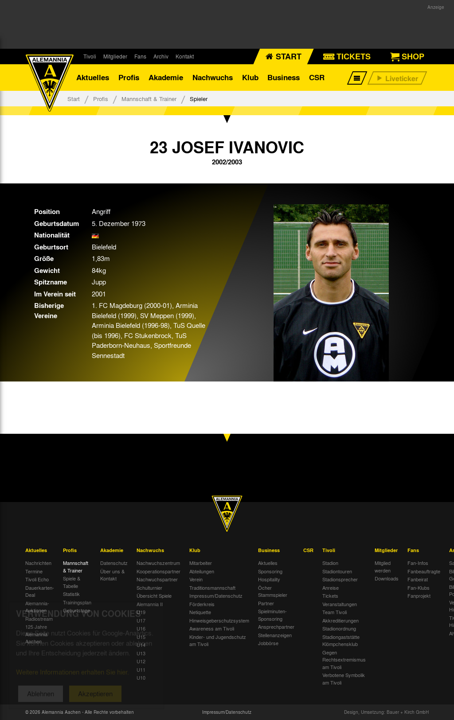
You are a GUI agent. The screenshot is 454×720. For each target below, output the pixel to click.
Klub (250, 77)
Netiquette (200, 611)
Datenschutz (114, 562)
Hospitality (269, 579)
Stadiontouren (337, 571)
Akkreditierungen (340, 620)
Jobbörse (268, 642)
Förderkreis (202, 603)
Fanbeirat (417, 579)
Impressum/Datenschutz (216, 595)
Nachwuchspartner (157, 579)
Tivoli (89, 56)
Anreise (330, 587)
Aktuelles (92, 77)
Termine (34, 571)
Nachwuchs (212, 77)
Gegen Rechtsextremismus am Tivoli (344, 659)
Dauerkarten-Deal (39, 591)
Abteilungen (201, 571)
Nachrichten (38, 562)
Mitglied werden (383, 566)
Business (283, 77)
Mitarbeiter (200, 562)
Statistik (71, 593)
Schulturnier (149, 587)
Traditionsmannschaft (212, 587)
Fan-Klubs (418, 587)
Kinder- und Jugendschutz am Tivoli (217, 640)
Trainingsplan (77, 602)
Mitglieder (115, 56)
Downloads (387, 578)
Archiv (160, 56)
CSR (317, 77)
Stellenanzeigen (275, 634)
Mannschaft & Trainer (148, 98)
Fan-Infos (417, 562)
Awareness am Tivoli (211, 628)
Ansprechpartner (276, 626)
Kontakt (185, 56)
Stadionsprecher (340, 579)
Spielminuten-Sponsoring (272, 614)
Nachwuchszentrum (158, 562)
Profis (128, 77)
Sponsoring (270, 571)
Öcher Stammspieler (272, 591)
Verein (196, 579)
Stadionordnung (339, 628)
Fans (140, 56)
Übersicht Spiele (154, 595)
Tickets (330, 595)
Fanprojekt (419, 595)
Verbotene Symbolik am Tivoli (343, 678)
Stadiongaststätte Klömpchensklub (341, 640)
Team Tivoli (334, 611)
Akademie (166, 77)
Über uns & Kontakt (112, 575)
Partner (266, 603)
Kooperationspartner (158, 571)
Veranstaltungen (339, 603)
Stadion (330, 562)
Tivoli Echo (37, 579)
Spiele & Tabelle (71, 582)
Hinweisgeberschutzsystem (219, 620)
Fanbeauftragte (423, 571)
